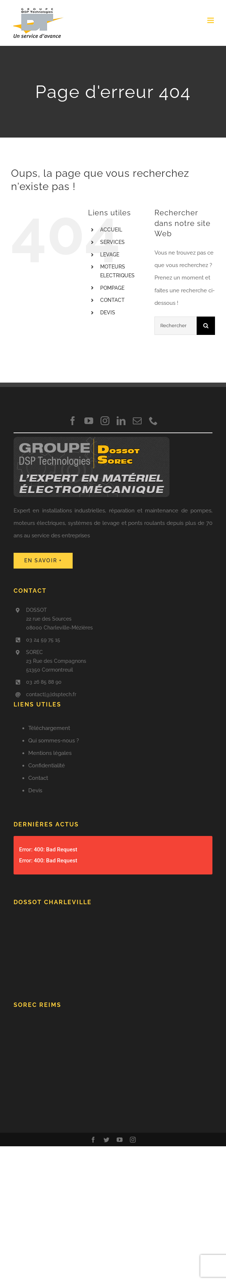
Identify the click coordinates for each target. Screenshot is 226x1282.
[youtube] (88, 420)
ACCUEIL (111, 230)
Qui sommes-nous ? (53, 740)
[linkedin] (121, 420)
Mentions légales (50, 753)
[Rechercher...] (175, 326)
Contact (38, 778)
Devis (35, 790)
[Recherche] (206, 326)
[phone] (153, 420)
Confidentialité (46, 765)
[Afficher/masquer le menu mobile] (211, 20)
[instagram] (105, 420)
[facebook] (72, 420)
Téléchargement (49, 728)
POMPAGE (112, 288)
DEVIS (107, 312)
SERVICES (112, 242)
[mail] (137, 420)
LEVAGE (109, 255)
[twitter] (106, 1140)
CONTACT (112, 300)
